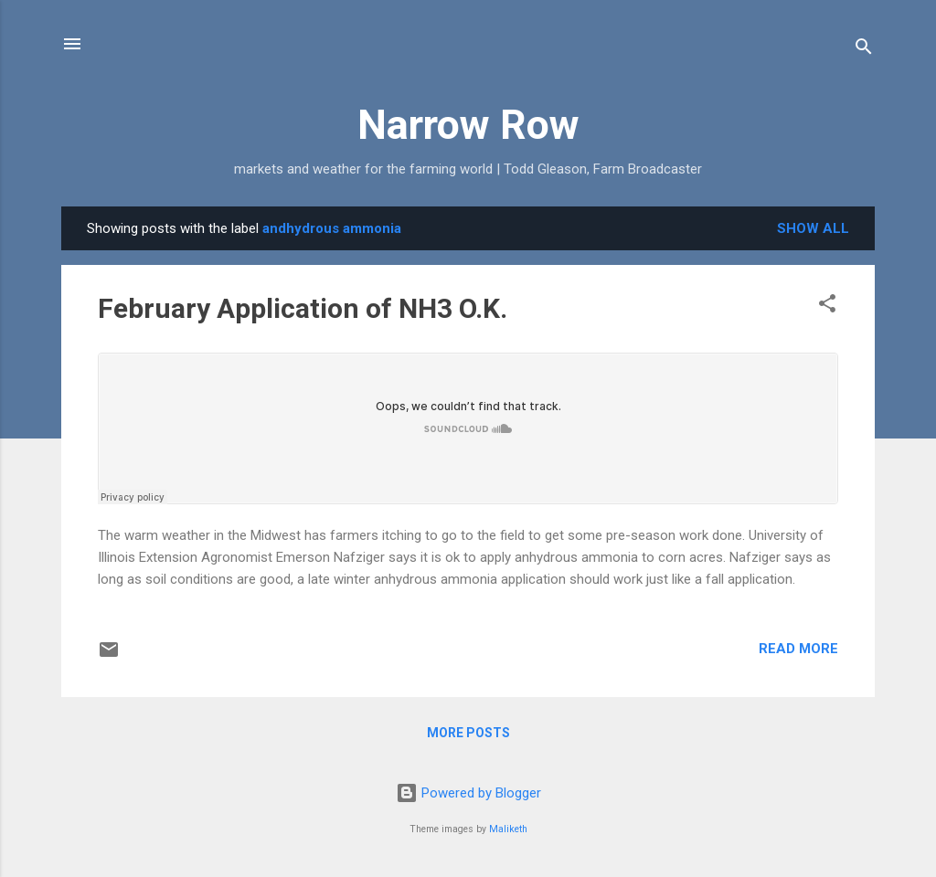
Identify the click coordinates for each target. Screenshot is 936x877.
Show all (813, 228)
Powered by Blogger (468, 793)
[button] (827, 306)
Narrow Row (468, 124)
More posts (468, 732)
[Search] (864, 50)
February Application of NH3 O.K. (302, 308)
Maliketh (508, 829)
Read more (798, 648)
